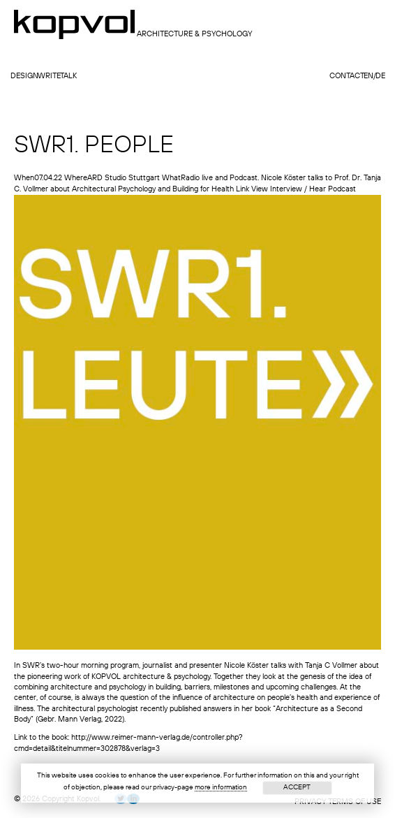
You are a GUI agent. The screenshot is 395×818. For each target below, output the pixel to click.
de (380, 76)
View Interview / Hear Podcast (303, 189)
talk (68, 76)
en (368, 76)
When (24, 178)
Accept (297, 787)
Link (242, 189)
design (24, 76)
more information (221, 787)
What (171, 178)
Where (75, 178)
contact (346, 76)
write (49, 76)
